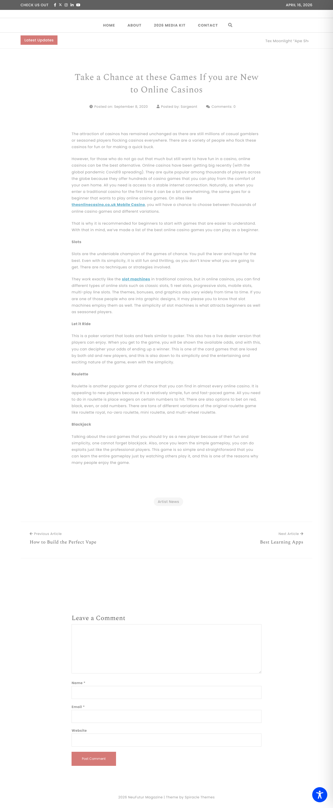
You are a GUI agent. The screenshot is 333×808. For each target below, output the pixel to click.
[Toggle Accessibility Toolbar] (320, 795)
